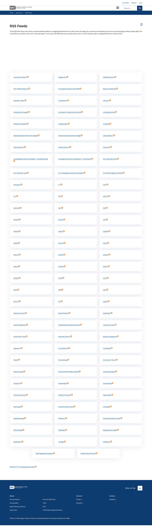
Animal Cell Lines (19, 315)
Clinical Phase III (63, 149)
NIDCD (16, 256)
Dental (15, 361)
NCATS (105, 198)
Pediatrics (61, 420)
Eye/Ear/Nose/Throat (88, 455)
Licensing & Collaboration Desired (69, 114)
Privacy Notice (15, 501)
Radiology (61, 432)
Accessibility (14, 505)
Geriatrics (16, 385)
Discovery (106, 149)
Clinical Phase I (108, 137)
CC (59, 186)
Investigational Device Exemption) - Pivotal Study (74, 161)
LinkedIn (79, 505)
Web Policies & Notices (17, 508)
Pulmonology (17, 432)
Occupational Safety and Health (68, 90)
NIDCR (60, 256)
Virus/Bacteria (63, 350)
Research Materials (109, 90)
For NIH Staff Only (49, 501)
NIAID (60, 233)
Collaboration (63, 125)
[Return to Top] (140, 490)
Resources (91, 9)
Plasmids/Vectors (64, 338)
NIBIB (15, 245)
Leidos (105, 303)
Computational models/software (69, 326)
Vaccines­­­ (106, 102)
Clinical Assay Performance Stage (69, 137)
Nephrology (107, 397)
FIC (59, 198)
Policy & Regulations (104, 9)
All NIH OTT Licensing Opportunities (23, 468)
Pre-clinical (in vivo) (20, 175)
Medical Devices (108, 79)
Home (11, 14)
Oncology (106, 408)
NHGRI (16, 221)
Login (140, 3)
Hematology (62, 385)
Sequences (16, 350)
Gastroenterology (109, 373)
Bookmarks (125, 3)
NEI (104, 210)
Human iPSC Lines (19, 338)
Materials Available (19, 125)
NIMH (105, 268)
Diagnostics (62, 79)
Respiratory (17, 443)
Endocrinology (18, 373)
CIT (14, 198)
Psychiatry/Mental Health (111, 420)
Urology (61, 443)
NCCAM (16, 210)
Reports (82, 9)
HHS (44, 505)
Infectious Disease (19, 397)
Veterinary (106, 443)
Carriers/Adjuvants (19, 326)
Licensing (106, 125)
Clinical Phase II (18, 149)
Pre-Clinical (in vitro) (110, 161)
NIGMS (60, 268)
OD (59, 303)
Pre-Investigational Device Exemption (70, 175)
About (116, 9)
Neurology (17, 408)
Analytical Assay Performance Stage (25, 137)
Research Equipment (110, 338)
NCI (59, 210)
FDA (104, 291)
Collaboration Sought (20, 114)
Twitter (79, 501)
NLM (105, 280)
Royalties (73, 9)
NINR (60, 280)
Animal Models (63, 315)
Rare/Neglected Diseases (44, 455)
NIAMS (105, 233)
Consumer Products (20, 79)
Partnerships (63, 9)
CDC (104, 186)
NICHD (60, 245)
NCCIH (16, 303)
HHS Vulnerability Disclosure (52, 512)
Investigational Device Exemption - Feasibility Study (30, 161)
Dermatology (62, 361)
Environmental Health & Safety (68, 373)
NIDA (105, 245)
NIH (44, 508)
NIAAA (15, 233)
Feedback (112, 501)
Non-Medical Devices (20, 90)
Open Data (13, 512)
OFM (15, 291)
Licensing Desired (109, 114)
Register (134, 3)
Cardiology (107, 350)
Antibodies (106, 315)
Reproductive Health (110, 432)
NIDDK (105, 256)
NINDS (15, 280)
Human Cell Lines (108, 326)
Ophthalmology (18, 420)
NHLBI (60, 221)
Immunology (107, 385)
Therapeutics (62, 102)
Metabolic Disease (64, 397)
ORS (59, 291)
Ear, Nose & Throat (109, 361)
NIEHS (15, 268)
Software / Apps (18, 102)
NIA (104, 221)
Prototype (16, 186)
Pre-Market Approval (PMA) (112, 175)
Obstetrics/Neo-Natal (65, 408)
